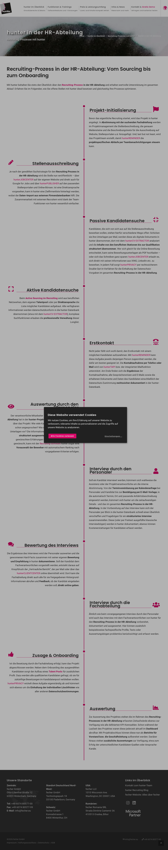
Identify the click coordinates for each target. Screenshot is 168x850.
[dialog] (85, 425)
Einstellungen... (113, 436)
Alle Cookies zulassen (62, 436)
